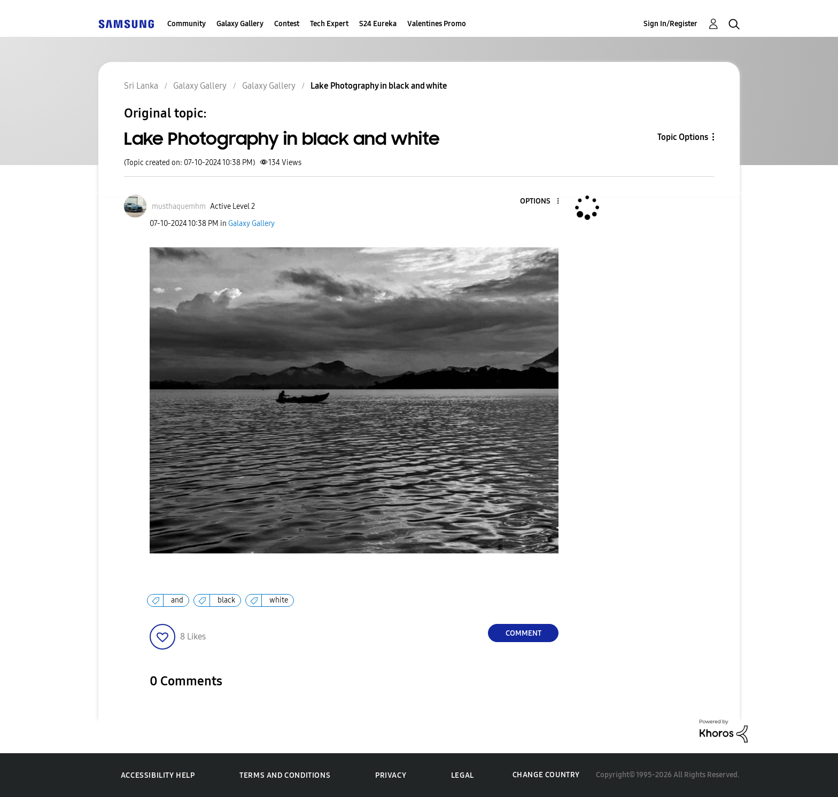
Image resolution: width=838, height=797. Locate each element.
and (177, 600)
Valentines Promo (436, 23)
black (226, 600)
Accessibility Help (158, 775)
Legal (462, 775)
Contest (286, 23)
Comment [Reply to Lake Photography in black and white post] (523, 633)
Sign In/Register (670, 23)
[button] (540, 202)
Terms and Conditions (284, 775)
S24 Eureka (378, 23)
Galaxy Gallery (239, 23)
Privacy (390, 775)
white (278, 600)
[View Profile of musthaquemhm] (179, 206)
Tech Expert (329, 23)
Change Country (546, 774)
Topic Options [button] (682, 137)
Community (186, 23)
